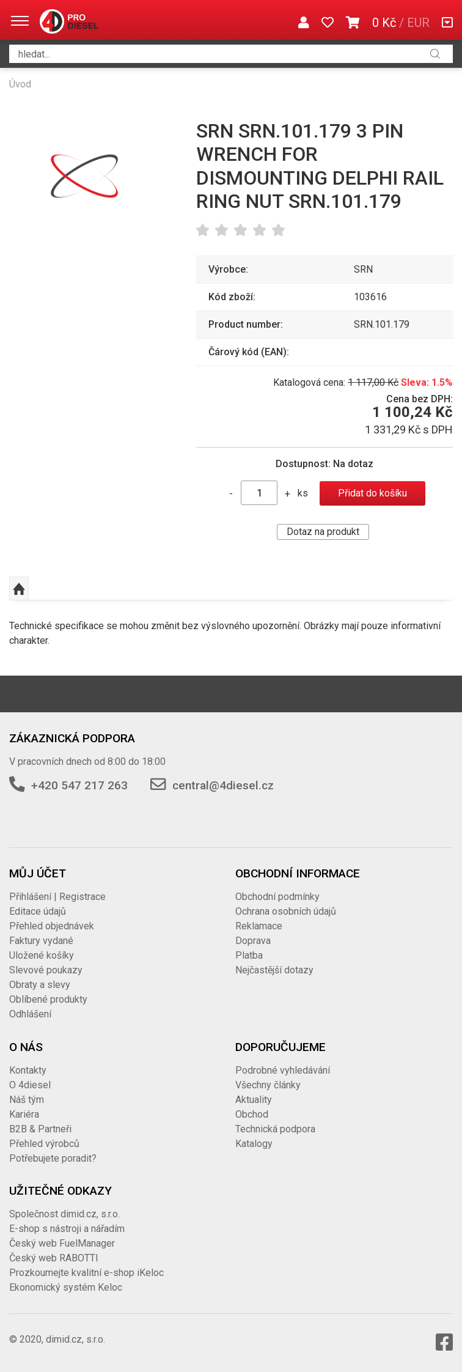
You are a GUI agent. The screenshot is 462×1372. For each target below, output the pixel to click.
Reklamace (258, 926)
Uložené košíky (41, 955)
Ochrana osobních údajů (285, 911)
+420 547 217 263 (79, 785)
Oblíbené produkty (48, 999)
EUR (418, 22)
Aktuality (253, 1099)
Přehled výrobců (44, 1143)
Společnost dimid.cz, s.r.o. (64, 1214)
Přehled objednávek (51, 926)
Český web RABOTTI (53, 1258)
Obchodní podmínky (277, 896)
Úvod (20, 84)
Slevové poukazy (45, 970)
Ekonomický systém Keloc (65, 1287)
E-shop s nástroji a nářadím (67, 1228)
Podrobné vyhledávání (282, 1070)
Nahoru (19, 588)
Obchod (251, 1114)
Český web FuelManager (62, 1243)
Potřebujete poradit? (53, 1158)
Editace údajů (37, 911)
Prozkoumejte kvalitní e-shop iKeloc (86, 1272)
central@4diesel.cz (223, 785)
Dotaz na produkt (323, 531)
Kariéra (24, 1114)
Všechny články (268, 1085)
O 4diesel (30, 1085)
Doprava (253, 940)
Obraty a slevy (39, 984)
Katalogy (254, 1143)
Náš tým (26, 1099)
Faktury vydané (41, 940)
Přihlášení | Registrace (57, 896)
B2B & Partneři (40, 1129)
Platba (249, 955)
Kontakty (27, 1070)
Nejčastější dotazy (274, 970)
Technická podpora (275, 1129)
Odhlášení (30, 1014)
